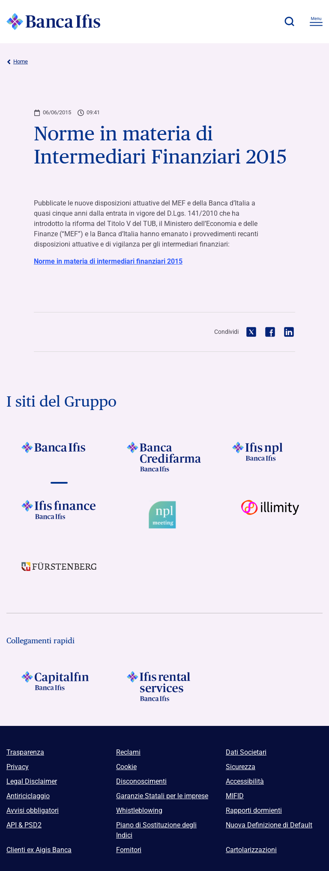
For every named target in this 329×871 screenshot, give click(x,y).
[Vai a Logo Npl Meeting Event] (164, 514)
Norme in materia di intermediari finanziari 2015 (108, 261)
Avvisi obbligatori (32, 810)
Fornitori (128, 850)
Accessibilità (245, 781)
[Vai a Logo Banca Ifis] (59, 456)
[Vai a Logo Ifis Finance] (59, 514)
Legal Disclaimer (31, 781)
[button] (289, 21)
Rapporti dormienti (254, 810)
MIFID (235, 796)
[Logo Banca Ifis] (53, 21)
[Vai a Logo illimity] (270, 514)
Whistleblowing (139, 810)
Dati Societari (246, 752)
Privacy (17, 767)
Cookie (126, 767)
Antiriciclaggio (28, 796)
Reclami (128, 752)
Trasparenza (25, 752)
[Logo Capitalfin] (59, 686)
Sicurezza (240, 767)
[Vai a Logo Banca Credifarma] (164, 456)
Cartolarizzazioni (251, 850)
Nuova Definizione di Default (269, 825)
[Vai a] (270, 456)
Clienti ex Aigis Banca (39, 850)
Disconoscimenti (141, 781)
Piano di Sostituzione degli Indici (156, 830)
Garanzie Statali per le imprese (162, 796)
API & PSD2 (24, 825)
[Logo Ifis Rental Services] (164, 686)
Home (17, 61)
